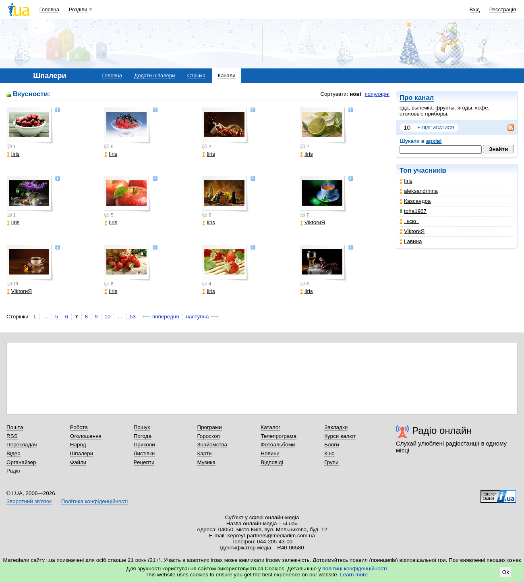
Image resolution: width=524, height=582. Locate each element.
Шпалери (81, 453)
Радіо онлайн (442, 430)
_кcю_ (409, 221)
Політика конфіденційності (94, 501)
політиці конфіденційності (355, 568)
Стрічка (196, 75)
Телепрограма (278, 436)
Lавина (411, 241)
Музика (206, 462)
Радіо (13, 471)
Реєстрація (502, 9)
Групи (331, 462)
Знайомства (212, 445)
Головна (49, 9)
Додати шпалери (154, 75)
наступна (197, 317)
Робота (79, 427)
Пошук (142, 427)
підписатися (435, 128)
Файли (78, 462)
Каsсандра (415, 201)
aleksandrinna (419, 191)
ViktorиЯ (412, 231)
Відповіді (272, 462)
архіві (434, 141)
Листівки (144, 453)
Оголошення (85, 436)
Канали (227, 75)
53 (133, 317)
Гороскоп (208, 436)
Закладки (336, 427)
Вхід (475, 9)
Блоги (331, 445)
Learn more (354, 575)
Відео (13, 453)
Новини (270, 453)
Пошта (14, 427)
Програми (209, 427)
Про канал (417, 97)
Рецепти (144, 462)
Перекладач (21, 445)
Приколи (144, 445)
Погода (142, 436)
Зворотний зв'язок (29, 501)
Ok (505, 572)
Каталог (270, 427)
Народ (78, 445)
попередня (165, 317)
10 (407, 127)
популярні (377, 94)
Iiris (406, 181)
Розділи (78, 9)
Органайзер (21, 462)
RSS (12, 436)
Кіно (329, 453)
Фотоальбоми (278, 445)
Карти (204, 453)
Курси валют (340, 436)
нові (355, 94)
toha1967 (413, 211)
